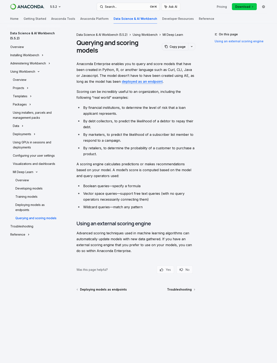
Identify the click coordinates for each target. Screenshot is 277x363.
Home (14, 20)
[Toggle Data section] (34, 126)
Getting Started (35, 20)
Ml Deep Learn (173, 34)
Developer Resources (178, 20)
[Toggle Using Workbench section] (34, 72)
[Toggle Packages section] (34, 104)
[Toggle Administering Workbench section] (34, 63)
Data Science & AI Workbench (135, 20)
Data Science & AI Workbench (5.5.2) (102, 34)
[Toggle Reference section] (34, 235)
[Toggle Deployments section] (34, 134)
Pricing (222, 6)
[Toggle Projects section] (34, 88)
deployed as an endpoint (142, 81)
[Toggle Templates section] (34, 96)
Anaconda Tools (63, 20)
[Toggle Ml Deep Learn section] (34, 172)
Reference (206, 20)
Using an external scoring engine (239, 41)
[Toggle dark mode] (263, 6)
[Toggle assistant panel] (171, 7)
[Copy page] (175, 46)
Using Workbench (145, 34)
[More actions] (191, 46)
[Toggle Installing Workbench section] (34, 55)
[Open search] (128, 7)
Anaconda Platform (94, 20)
